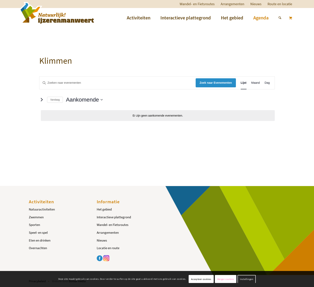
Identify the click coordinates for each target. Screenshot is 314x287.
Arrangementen (232, 4)
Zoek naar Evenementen (216, 82)
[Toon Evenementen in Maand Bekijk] (255, 83)
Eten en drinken (39, 240)
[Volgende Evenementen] (41, 99)
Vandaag (55, 99)
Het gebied (104, 209)
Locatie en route (108, 248)
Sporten (34, 225)
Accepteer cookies (201, 279)
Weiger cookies (225, 279)
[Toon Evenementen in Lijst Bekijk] (244, 83)
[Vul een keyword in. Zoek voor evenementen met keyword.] (117, 83)
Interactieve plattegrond (114, 217)
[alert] (158, 115)
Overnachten (38, 248)
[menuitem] (197, 4)
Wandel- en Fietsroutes (197, 4)
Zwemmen (36, 217)
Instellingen (246, 279)
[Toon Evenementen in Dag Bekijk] (267, 83)
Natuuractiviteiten (42, 209)
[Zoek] (277, 18)
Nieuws (256, 4)
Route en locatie (280, 4)
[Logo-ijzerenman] (56, 13)
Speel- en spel (38, 232)
